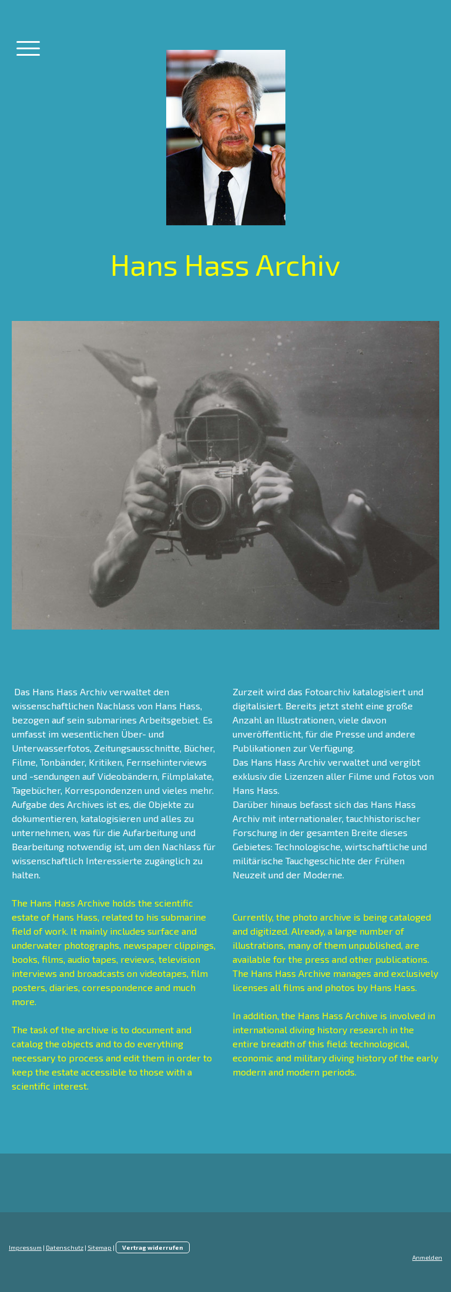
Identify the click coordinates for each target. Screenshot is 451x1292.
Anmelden (427, 1257)
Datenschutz (64, 1247)
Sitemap (99, 1247)
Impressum (25, 1247)
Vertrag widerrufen (152, 1247)
